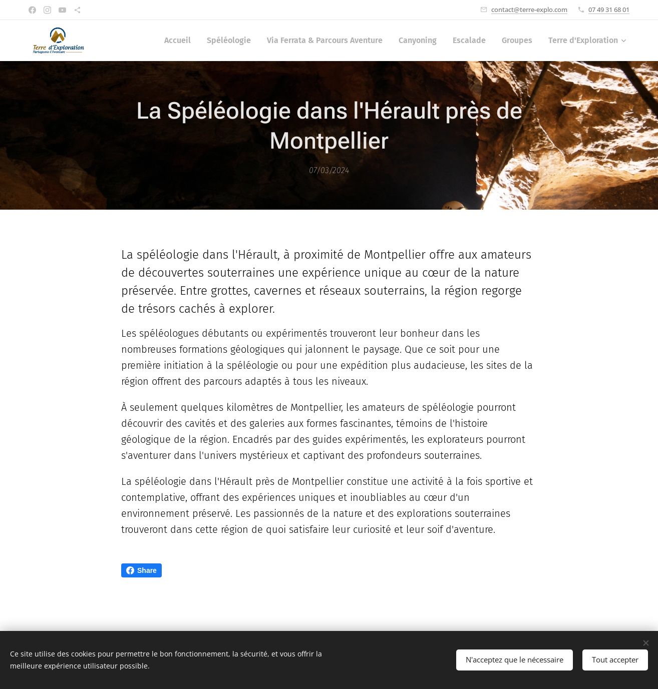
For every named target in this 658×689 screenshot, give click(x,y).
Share (141, 570)
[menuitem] (180, 40)
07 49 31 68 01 (608, 9)
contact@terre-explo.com (529, 9)
